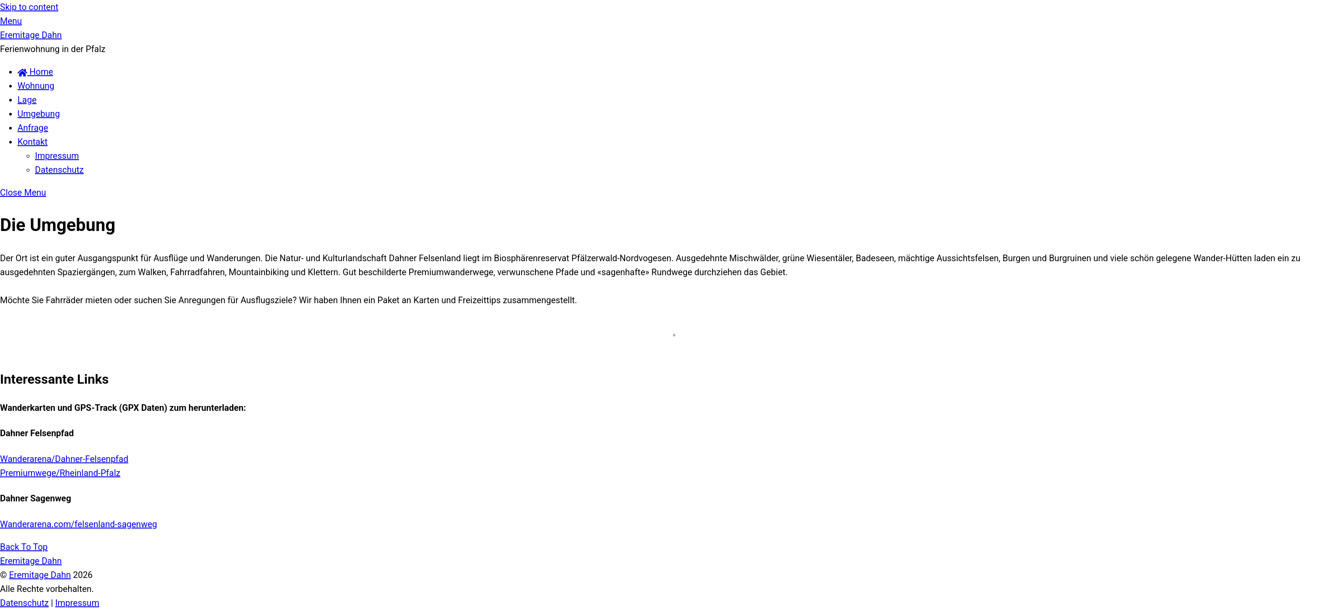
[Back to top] (24, 547)
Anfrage (32, 127)
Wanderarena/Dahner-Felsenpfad (64, 459)
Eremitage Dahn (40, 575)
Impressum (57, 155)
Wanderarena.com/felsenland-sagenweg (78, 524)
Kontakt (32, 141)
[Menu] (11, 21)
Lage (27, 99)
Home (35, 71)
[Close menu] (23, 192)
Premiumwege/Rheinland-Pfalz (60, 473)
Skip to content (29, 7)
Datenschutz (59, 169)
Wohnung (35, 85)
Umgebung (38, 113)
